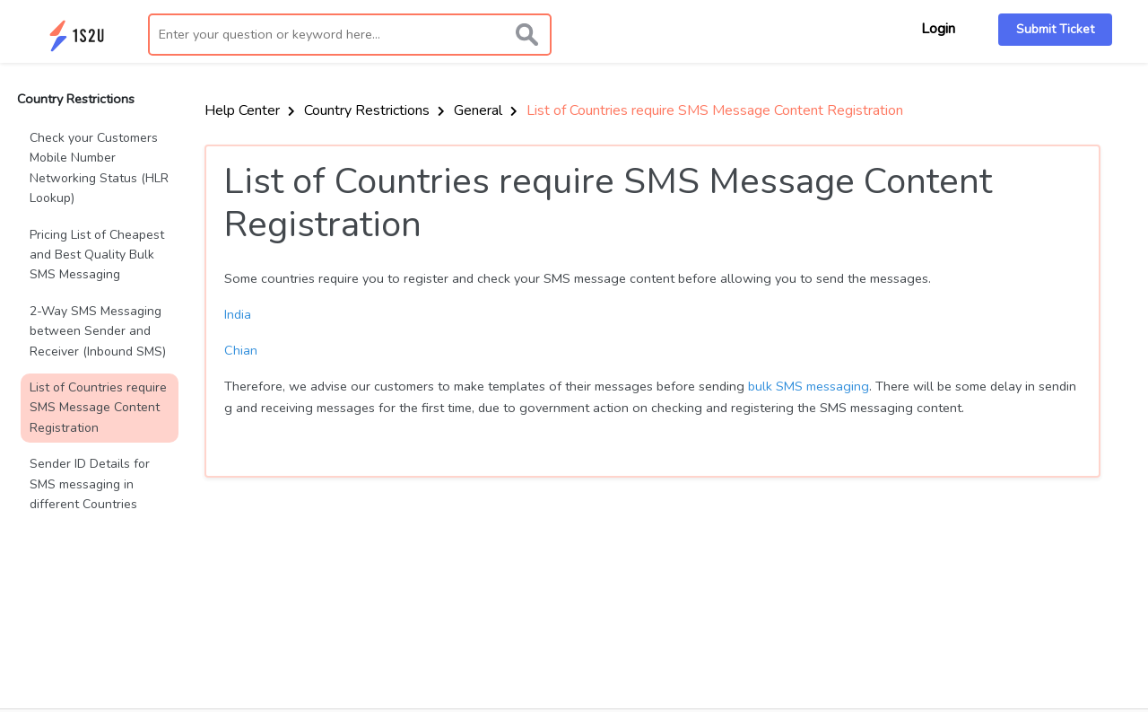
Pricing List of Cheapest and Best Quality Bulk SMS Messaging (97, 255)
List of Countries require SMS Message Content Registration (98, 407)
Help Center (249, 110)
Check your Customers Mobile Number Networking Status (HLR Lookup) (99, 168)
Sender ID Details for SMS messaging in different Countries (90, 484)
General (485, 110)
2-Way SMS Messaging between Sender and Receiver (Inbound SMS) (98, 331)
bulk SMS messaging (808, 386)
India (237, 314)
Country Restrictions (374, 110)
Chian (240, 350)
